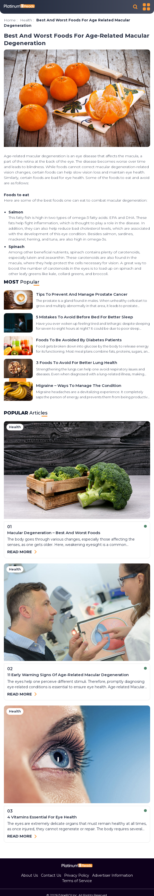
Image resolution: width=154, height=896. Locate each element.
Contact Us (51, 875)
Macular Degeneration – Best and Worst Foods (53, 532)
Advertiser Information (112, 875)
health (26, 20)
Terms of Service (77, 880)
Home (10, 20)
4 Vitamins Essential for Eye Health (42, 817)
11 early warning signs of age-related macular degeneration (68, 674)
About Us (29, 875)
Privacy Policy (76, 875)
